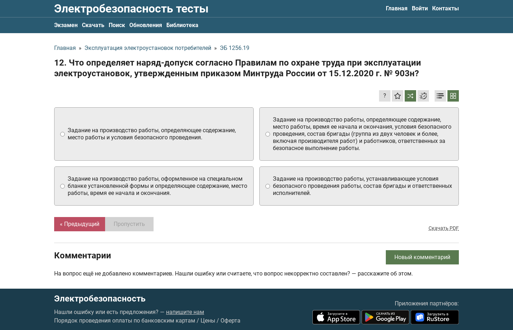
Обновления (145, 25)
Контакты (445, 8)
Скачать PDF (444, 228)
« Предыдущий (79, 224)
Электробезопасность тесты (131, 8)
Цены (208, 320)
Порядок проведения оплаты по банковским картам (124, 320)
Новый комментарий (422, 257)
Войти (420, 8)
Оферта (230, 320)
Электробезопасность (99, 298)
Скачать (93, 25)
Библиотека (182, 25)
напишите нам (185, 312)
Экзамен (66, 25)
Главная (397, 8)
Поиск (117, 25)
